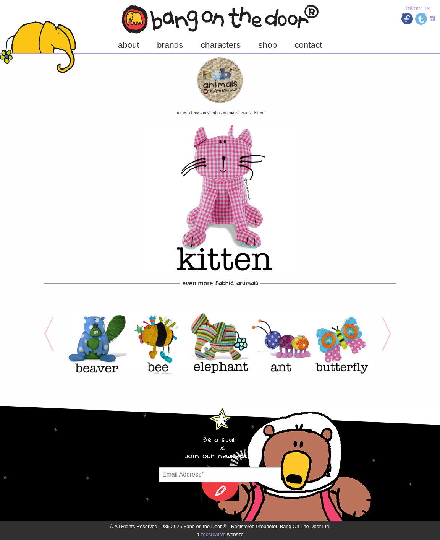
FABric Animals (225, 112)
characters (199, 112)
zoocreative (213, 534)
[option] (97, 343)
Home (181, 112)
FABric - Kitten (252, 112)
